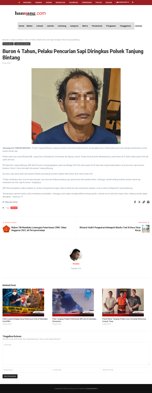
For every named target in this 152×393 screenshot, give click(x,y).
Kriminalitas (8, 44)
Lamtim (50, 26)
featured (14, 208)
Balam (30, 26)
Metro (85, 26)
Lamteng (62, 26)
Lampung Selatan (17, 40)
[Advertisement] (84, 13)
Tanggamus (125, 26)
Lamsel (39, 26)
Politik (99, 2)
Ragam (109, 2)
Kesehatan (60, 2)
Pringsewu (111, 26)
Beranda (6, 40)
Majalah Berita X (92, 388)
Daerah (38, 2)
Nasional (27, 2)
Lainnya (138, 26)
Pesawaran (97, 26)
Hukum (49, 2)
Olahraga (73, 2)
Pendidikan (87, 2)
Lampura (74, 26)
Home (21, 26)
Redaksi (76, 264)
